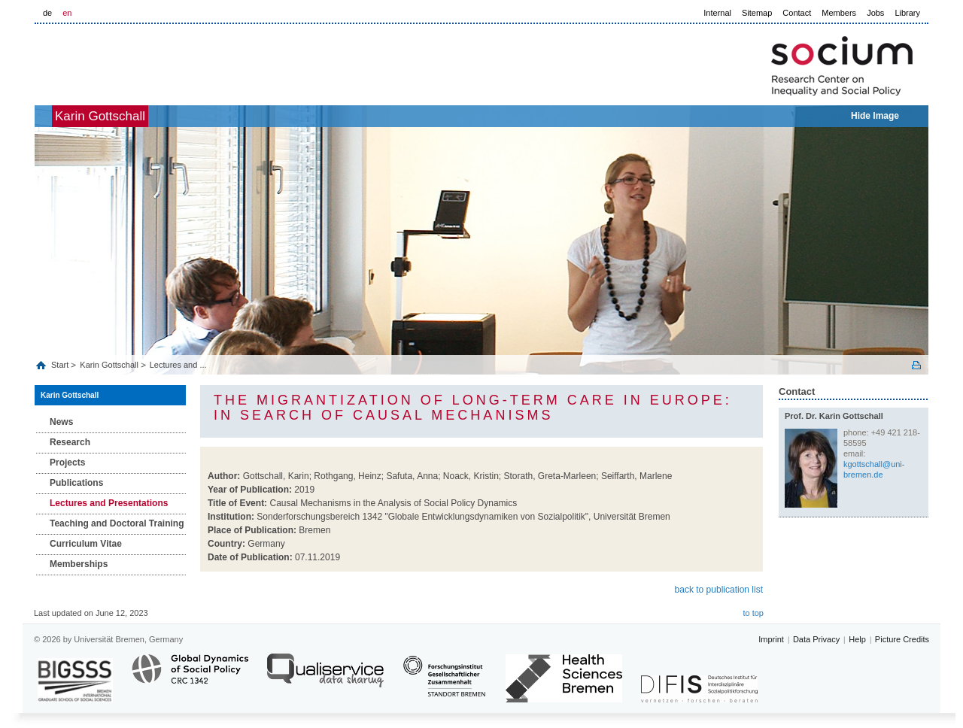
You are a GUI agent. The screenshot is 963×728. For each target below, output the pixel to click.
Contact (796, 12)
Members (839, 12)
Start (61, 364)
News (61, 422)
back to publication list (719, 589)
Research (70, 442)
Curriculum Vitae (86, 543)
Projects (67, 462)
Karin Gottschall (125, 116)
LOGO (150, 61)
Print (916, 365)
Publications (76, 483)
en (66, 12)
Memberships (79, 564)
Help (857, 639)
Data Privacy (816, 639)
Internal (717, 12)
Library (907, 12)
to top (753, 612)
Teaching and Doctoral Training (117, 523)
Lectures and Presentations (109, 503)
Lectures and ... (178, 364)
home (51, 116)
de (47, 12)
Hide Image (875, 116)
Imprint (771, 639)
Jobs (875, 12)
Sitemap (757, 12)
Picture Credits (902, 639)
